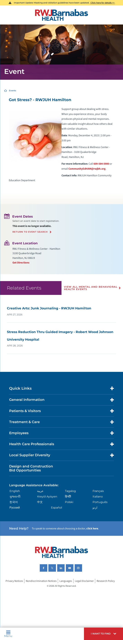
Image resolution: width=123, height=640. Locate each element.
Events (12, 90)
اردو (95, 507)
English (15, 491)
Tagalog (70, 491)
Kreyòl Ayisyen (47, 496)
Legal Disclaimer (84, 581)
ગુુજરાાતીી (15, 496)
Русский (15, 507)
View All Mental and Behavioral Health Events (90, 288)
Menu (8, 633)
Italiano (98, 496)
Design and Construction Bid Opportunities (31, 468)
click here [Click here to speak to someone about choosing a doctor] (92, 528)
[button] (103, 634)
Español (56, 507)
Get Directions (20, 263)
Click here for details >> (102, 2)
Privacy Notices (14, 581)
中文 (40, 502)
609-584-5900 (101, 164)
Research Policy (106, 581)
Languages (65, 581)
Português (100, 502)
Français (98, 491)
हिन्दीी (68, 496)
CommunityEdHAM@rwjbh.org (87, 169)
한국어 (14, 502)
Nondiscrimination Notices (41, 581)
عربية (40, 491)
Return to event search (30, 232)
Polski (69, 502)
